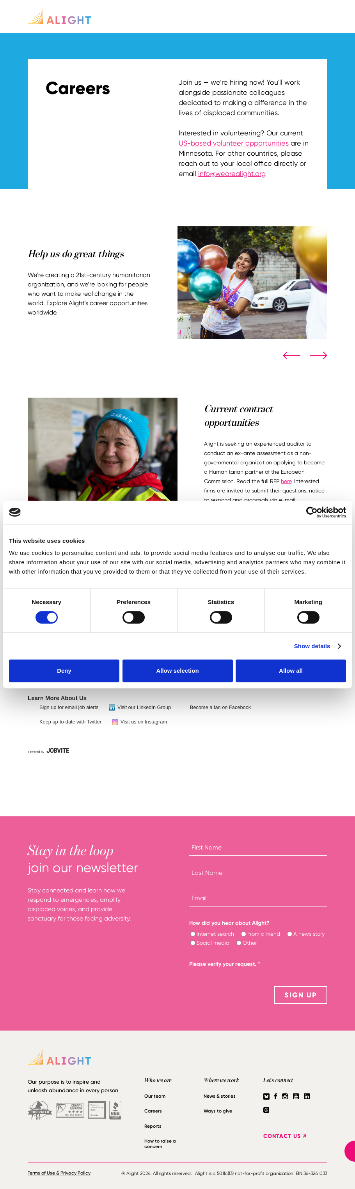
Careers (153, 1111)
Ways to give (218, 1111)
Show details (312, 646)
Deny (64, 670)
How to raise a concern (160, 1143)
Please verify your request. (224, 964)
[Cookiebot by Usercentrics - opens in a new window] (312, 512)
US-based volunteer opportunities (234, 143)
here (286, 481)
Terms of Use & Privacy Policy (59, 1173)
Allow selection (177, 670)
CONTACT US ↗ (285, 1136)
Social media (213, 943)
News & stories (220, 1096)
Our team (154, 1096)
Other (250, 943)
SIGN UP (300, 995)
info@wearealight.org (232, 173)
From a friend (263, 934)
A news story (309, 934)
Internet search (215, 934)
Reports (153, 1126)
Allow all (291, 670)
